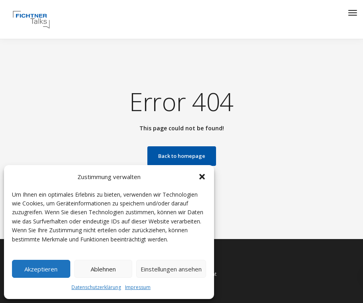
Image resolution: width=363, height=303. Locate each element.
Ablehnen (103, 269)
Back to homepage (181, 155)
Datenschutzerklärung (96, 287)
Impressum (138, 287)
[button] (202, 177)
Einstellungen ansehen (171, 269)
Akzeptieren (41, 269)
